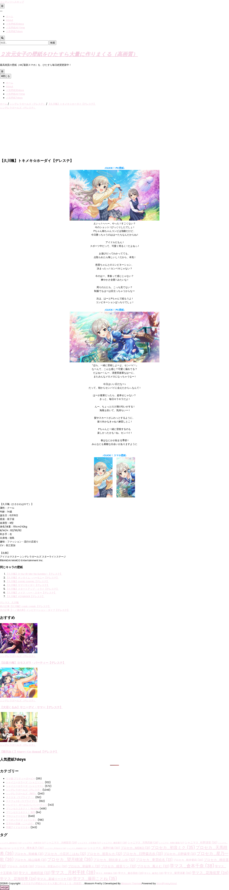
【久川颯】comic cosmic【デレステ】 (27, 581)
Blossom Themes (131, 883)
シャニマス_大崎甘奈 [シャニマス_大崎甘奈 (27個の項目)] (34, 842)
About (9, 20)
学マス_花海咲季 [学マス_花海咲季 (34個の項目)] (18, 878)
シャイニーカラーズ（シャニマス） (25, 786)
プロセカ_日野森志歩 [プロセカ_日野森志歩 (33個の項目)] (143, 853)
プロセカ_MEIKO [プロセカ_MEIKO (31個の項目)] (135, 848)
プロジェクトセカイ (17, 816)
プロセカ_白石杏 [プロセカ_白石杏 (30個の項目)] (20, 866)
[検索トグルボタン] (2, 38)
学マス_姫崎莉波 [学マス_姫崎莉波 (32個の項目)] (34, 873)
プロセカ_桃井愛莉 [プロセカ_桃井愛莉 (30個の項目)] (188, 860)
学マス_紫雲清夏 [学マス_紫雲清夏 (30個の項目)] (177, 873)
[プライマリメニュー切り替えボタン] (2, 71)
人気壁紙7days (14, 31)
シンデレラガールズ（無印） (21, 793)
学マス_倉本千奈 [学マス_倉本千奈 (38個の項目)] (192, 866)
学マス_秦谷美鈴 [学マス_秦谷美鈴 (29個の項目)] (131, 873)
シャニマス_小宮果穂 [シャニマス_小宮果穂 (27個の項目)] (89, 842)
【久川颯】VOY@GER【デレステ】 (25, 596)
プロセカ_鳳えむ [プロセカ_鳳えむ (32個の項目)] (153, 866)
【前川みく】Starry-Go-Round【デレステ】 (29, 751)
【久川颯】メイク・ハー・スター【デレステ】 (31, 592)
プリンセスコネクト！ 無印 (20, 812)
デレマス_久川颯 (9, 602)
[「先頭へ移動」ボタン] (4, 887)
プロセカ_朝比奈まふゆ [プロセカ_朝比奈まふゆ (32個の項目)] (114, 860)
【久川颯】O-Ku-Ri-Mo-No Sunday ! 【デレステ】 (34, 574)
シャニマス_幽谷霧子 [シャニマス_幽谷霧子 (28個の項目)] (114, 842)
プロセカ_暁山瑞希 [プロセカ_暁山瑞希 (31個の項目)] (30, 860)
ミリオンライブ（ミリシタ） (21, 820)
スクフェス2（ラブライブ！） (22, 801)
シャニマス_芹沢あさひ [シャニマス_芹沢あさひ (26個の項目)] (55, 848)
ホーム (9, 16)
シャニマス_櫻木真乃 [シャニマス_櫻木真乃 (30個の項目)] (27, 848)
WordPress (162, 883)
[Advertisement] (114, 134)
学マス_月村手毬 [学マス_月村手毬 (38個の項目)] (73, 872)
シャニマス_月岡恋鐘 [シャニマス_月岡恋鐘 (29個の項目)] (143, 842)
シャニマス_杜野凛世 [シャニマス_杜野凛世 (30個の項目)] (201, 842)
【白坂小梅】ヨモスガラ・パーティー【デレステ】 (32, 662)
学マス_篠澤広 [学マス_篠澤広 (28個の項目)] (154, 873)
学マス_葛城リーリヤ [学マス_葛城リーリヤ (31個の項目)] (54, 879)
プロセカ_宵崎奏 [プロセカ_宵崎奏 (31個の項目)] (29, 854)
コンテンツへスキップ (12, 2)
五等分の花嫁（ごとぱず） (20, 823)
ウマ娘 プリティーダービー (20, 778)
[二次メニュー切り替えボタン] (2, 6)
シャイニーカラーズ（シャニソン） (25, 782)
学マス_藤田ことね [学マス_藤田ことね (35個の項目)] (95, 878)
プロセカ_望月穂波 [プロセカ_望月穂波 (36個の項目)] (70, 859)
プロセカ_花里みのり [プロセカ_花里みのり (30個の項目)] (51, 866)
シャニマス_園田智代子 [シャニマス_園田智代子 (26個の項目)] (11, 843)
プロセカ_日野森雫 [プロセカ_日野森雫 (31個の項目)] (180, 854)
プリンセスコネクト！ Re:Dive (22, 808)
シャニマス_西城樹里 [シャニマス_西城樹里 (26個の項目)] (77, 848)
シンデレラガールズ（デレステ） (18, 107)
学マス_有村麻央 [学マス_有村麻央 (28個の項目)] (106, 873)
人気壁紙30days (15, 24)
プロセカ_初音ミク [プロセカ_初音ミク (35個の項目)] (173, 847)
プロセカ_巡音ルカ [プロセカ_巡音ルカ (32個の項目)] (104, 854)
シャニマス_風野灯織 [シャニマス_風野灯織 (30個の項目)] (103, 848)
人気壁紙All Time (15, 27)
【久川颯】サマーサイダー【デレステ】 (27, 585)
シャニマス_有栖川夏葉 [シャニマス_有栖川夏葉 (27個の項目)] (171, 842)
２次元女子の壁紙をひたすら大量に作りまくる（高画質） (69, 53)
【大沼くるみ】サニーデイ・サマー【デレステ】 (31, 707)
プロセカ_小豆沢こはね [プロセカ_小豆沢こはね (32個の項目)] (65, 854)
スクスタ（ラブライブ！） (20, 797)
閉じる (5, 76)
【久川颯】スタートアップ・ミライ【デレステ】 (32, 589)
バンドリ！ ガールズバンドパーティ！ (26, 805)
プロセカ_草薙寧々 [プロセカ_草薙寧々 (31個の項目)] (84, 866)
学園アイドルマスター (18, 827)
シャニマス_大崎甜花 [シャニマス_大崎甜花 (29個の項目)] (61, 842)
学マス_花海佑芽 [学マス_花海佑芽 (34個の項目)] (210, 872)
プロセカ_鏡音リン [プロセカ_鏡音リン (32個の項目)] (118, 866)
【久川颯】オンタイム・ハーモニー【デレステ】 (32, 577)
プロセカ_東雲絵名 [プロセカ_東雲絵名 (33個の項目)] (154, 859)
